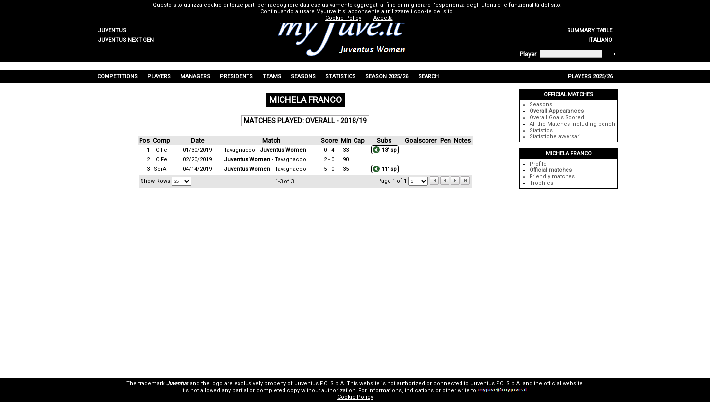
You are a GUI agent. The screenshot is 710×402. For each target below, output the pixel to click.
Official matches (551, 170)
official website (563, 383)
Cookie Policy (355, 397)
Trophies (541, 183)
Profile (538, 164)
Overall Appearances (557, 111)
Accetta (383, 18)
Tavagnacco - (265, 150)
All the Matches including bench (572, 124)
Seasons (541, 104)
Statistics (541, 130)
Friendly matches (552, 176)
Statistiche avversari (555, 137)
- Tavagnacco (265, 159)
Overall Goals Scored (557, 117)
